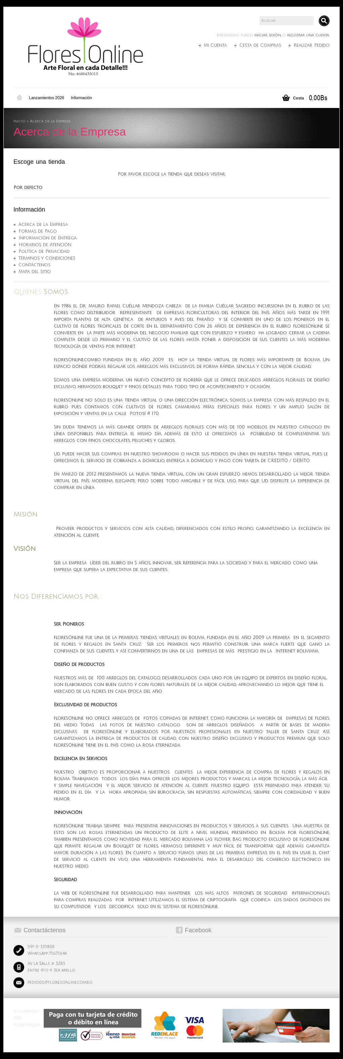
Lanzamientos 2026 (46, 98)
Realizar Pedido (312, 45)
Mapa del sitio (34, 271)
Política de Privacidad (44, 251)
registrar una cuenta (308, 35)
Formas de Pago (37, 231)
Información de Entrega (47, 238)
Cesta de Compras (260, 45)
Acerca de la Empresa (50, 121)
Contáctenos (34, 265)
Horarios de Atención (44, 244)
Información (81, 98)
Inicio (19, 97)
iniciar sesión (267, 35)
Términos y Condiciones (46, 258)
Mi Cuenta (215, 45)
